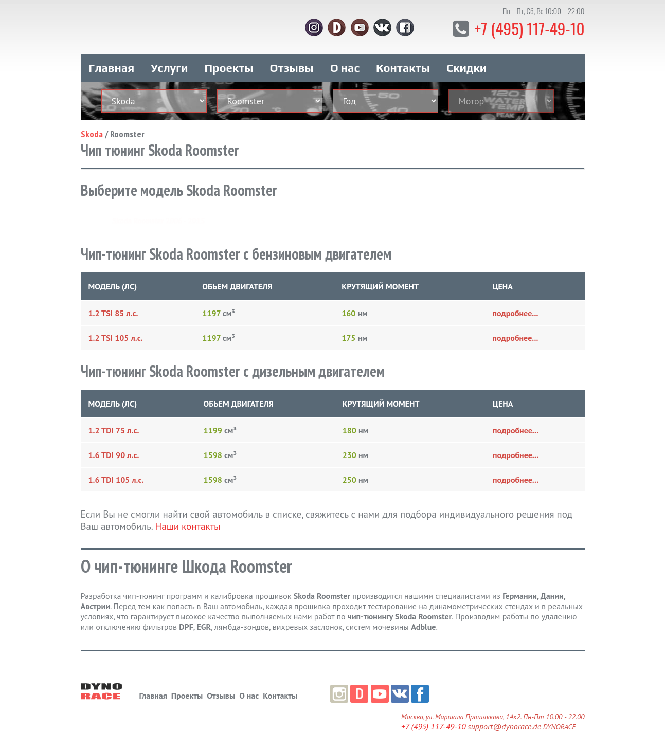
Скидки (466, 65)
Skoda (92, 132)
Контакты (403, 65)
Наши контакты (187, 524)
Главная (112, 65)
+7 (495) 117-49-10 (528, 28)
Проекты (228, 65)
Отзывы (291, 65)
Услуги (169, 65)
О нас (345, 65)
